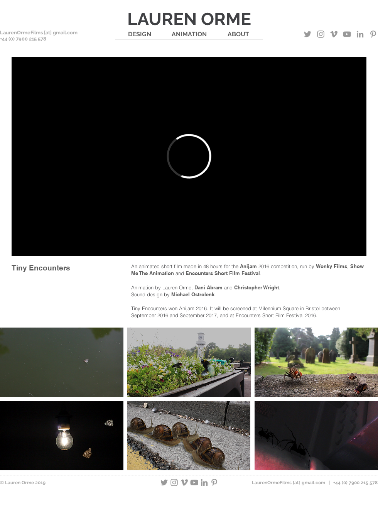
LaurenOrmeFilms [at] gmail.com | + (293, 482)
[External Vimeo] (189, 156)
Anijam (248, 266)
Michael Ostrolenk (192, 294)
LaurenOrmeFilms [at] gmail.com (39, 32)
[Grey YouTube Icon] (347, 34)
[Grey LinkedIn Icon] (360, 34)
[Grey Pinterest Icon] (373, 34)
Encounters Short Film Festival (223, 273)
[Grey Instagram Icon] (321, 34)
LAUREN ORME (189, 19)
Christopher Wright (256, 287)
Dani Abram (208, 287)
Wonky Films (331, 266)
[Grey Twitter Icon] (307, 34)
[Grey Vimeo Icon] (334, 34)
